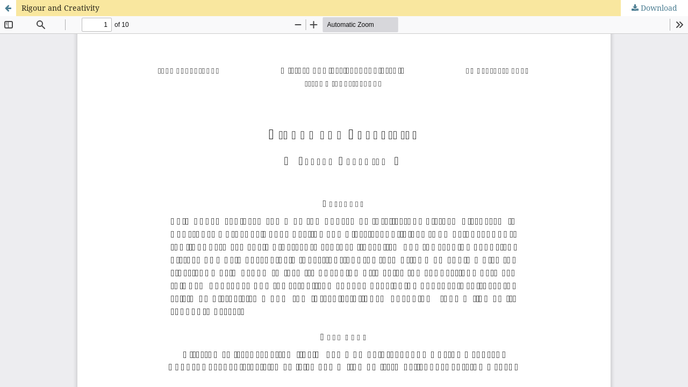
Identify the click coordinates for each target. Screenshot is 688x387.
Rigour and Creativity (60, 8)
